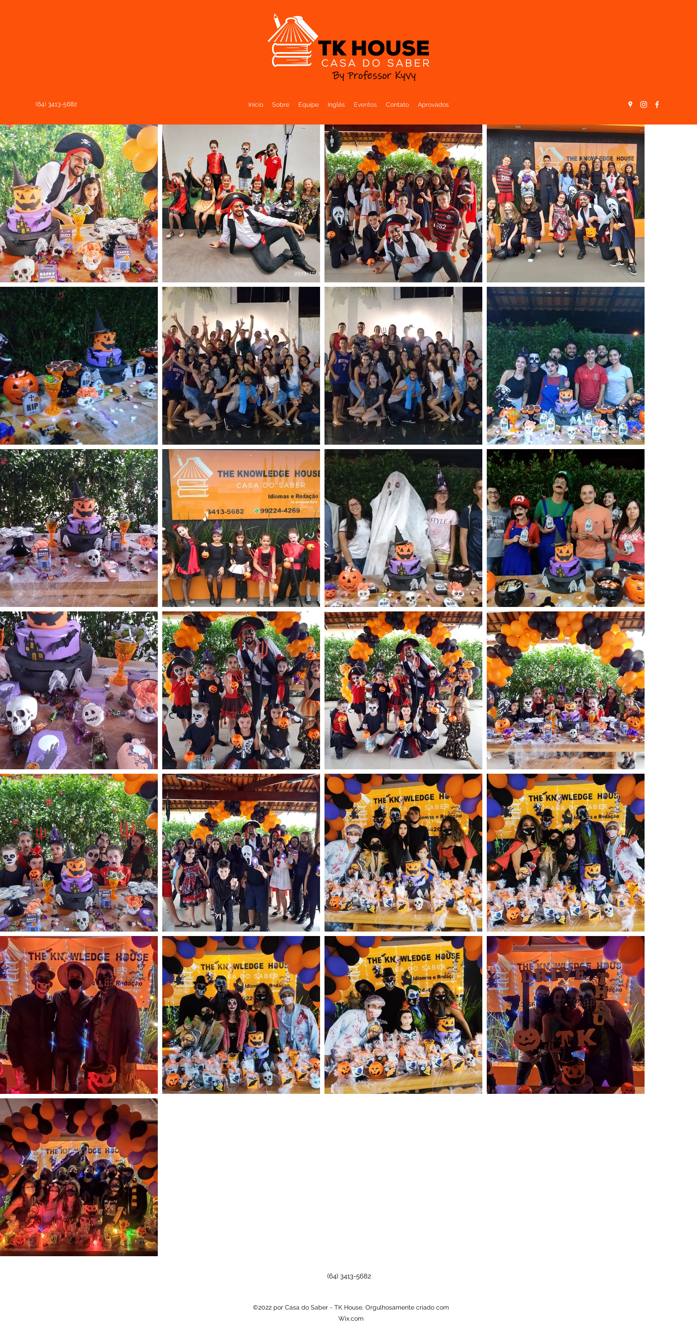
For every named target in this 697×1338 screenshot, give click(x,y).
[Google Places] (630, 104)
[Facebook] (657, 104)
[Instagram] (643, 104)
